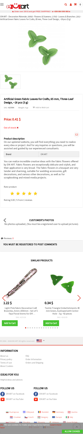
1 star (12, 193)
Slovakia (24, 422)
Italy (69, 417)
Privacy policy (6, 359)
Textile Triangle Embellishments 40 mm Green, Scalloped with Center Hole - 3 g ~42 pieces (62, 311)
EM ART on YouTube (12, 399)
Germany (58, 412)
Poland (10, 422)
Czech (29, 417)
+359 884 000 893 (61, 11)
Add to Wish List (41, 107)
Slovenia (39, 422)
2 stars (18, 193)
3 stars (24, 193)
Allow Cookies (72, 431)
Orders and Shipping (34, 362)
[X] (1, 424)
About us (4, 356)
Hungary (43, 417)
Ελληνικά (28, 412)
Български (12, 412)
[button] (25, 327)
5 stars (35, 193)
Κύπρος (54, 422)
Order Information (33, 359)
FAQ (27, 356)
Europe (57, 417)
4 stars (30, 193)
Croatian (15, 417)
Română (43, 412)
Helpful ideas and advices (11, 379)
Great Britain (70, 422)
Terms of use (6, 362)
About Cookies (6, 366)
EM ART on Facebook (12, 394)
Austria (72, 412)
